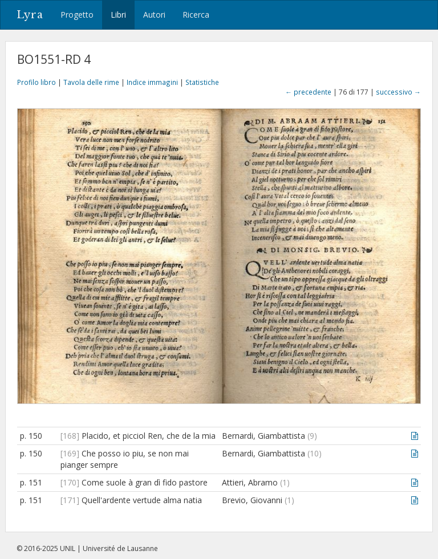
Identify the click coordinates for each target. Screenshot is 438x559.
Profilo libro (36, 82)
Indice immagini (152, 82)
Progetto (77, 14)
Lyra (30, 15)
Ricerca (195, 14)
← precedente (308, 91)
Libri (118, 14)
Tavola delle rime (91, 82)
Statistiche (202, 82)
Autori (154, 14)
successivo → (398, 91)
